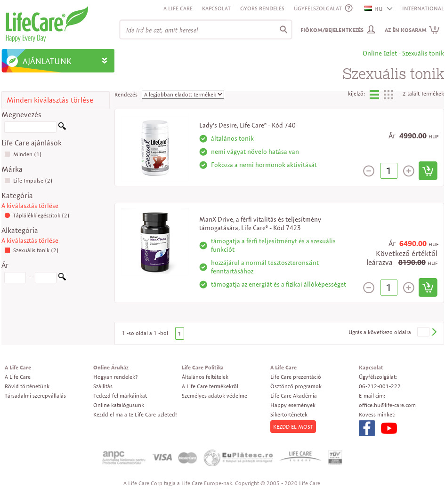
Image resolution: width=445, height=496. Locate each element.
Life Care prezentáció (295, 376)
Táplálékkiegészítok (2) (37, 215)
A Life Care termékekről (210, 386)
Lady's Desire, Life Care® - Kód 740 (247, 125)
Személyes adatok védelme (214, 395)
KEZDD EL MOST (293, 426)
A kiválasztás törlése (29, 205)
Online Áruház (111, 367)
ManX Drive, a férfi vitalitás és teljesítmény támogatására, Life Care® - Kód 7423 (260, 223)
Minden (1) (23, 154)
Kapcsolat (216, 8)
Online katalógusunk (118, 404)
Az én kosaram (412, 29)
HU (373, 8)
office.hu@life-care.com (387, 404)
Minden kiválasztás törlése (50, 100)
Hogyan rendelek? (115, 376)
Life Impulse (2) (28, 180)
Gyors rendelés (262, 8)
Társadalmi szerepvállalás (35, 395)
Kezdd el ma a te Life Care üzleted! (135, 414)
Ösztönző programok (296, 386)
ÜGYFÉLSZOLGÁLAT (318, 8)
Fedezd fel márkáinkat (120, 395)
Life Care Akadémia (293, 395)
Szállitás (103, 386)
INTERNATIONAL (423, 8)
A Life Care (178, 8)
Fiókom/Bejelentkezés (332, 29)
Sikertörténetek (288, 414)
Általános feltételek (205, 376)
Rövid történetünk (27, 386)
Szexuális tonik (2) (31, 250)
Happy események (293, 404)
